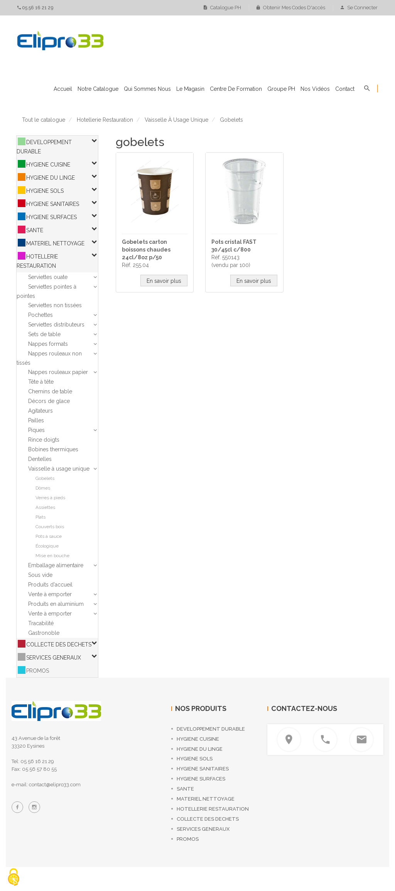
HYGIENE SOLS (45, 191)
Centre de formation (236, 89)
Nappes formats (48, 344)
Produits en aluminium (56, 604)
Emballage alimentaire (55, 565)
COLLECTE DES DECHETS (58, 644)
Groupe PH (281, 89)
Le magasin (190, 89)
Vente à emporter (50, 594)
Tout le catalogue (43, 120)
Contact (344, 89)
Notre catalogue (98, 89)
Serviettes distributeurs (56, 324)
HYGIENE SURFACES (51, 217)
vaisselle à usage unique (176, 120)
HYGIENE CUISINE (48, 165)
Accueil (63, 89)
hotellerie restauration (105, 120)
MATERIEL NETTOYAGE (55, 243)
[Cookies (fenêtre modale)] (13, 877)
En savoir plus (164, 281)
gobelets (231, 120)
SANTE (34, 230)
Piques (36, 430)
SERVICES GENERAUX (53, 658)
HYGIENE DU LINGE (50, 178)
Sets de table (44, 334)
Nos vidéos (315, 89)
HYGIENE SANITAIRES (52, 204)
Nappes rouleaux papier (58, 372)
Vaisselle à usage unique (58, 469)
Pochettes (40, 315)
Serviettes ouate (48, 277)
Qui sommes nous (147, 89)
